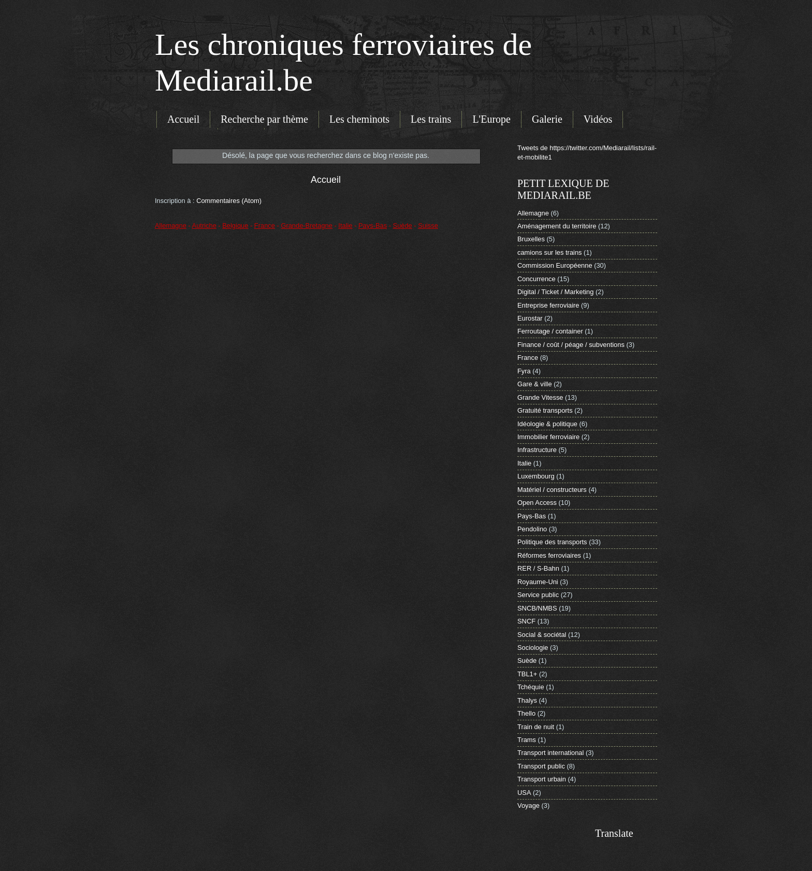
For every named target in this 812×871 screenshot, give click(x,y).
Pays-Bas (531, 516)
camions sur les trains (549, 252)
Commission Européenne (554, 265)
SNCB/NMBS (537, 608)
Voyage (528, 805)
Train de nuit (535, 727)
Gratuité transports (545, 410)
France (527, 357)
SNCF (526, 621)
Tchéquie (530, 687)
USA (524, 792)
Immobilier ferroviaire (548, 437)
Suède (526, 660)
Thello (526, 713)
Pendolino (532, 529)
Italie (524, 463)
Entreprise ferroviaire (548, 305)
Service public (538, 595)
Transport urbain (541, 779)
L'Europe (491, 119)
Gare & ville (534, 384)
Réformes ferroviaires (549, 555)
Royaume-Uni (537, 582)
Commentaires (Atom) (229, 201)
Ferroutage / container (550, 331)
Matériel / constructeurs (552, 489)
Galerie (547, 119)
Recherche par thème (264, 119)
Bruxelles (531, 239)
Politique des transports (552, 542)
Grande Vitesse (540, 397)
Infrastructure (537, 450)
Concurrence (536, 279)
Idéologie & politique (547, 424)
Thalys (527, 700)
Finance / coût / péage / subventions (571, 345)
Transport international (550, 753)
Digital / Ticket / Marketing (555, 292)
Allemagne (533, 213)
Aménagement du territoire (556, 226)
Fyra (524, 371)
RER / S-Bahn (538, 568)
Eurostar (530, 318)
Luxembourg (536, 476)
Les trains (431, 119)
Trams (526, 740)
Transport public (541, 766)
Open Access (537, 502)
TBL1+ (527, 674)
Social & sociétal (541, 634)
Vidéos (598, 119)
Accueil (183, 119)
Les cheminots (359, 119)
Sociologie (532, 647)
